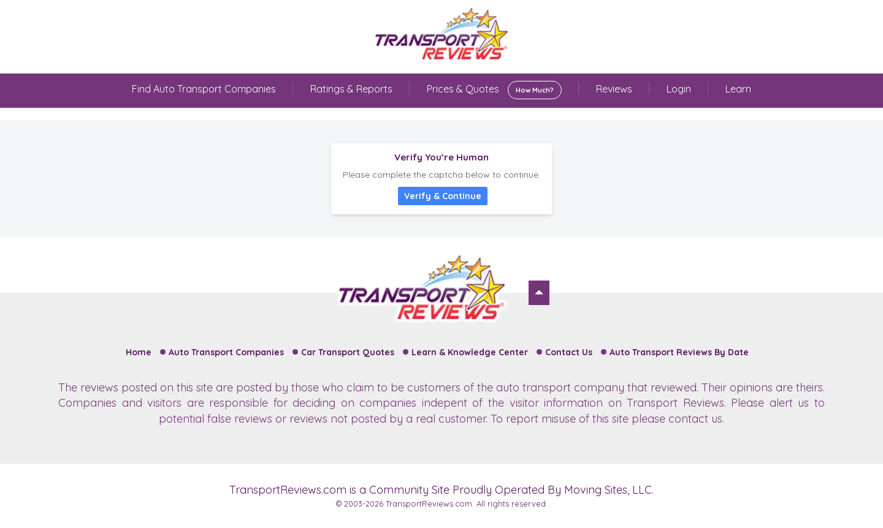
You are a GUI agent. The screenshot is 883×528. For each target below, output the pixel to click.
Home (138, 352)
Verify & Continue (442, 196)
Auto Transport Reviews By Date (679, 352)
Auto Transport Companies (226, 352)
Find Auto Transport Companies (204, 89)
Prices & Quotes (494, 90)
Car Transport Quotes (347, 352)
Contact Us (568, 352)
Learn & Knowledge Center (469, 352)
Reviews (614, 89)
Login (679, 89)
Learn (738, 89)
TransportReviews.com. (430, 503)
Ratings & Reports (351, 89)
